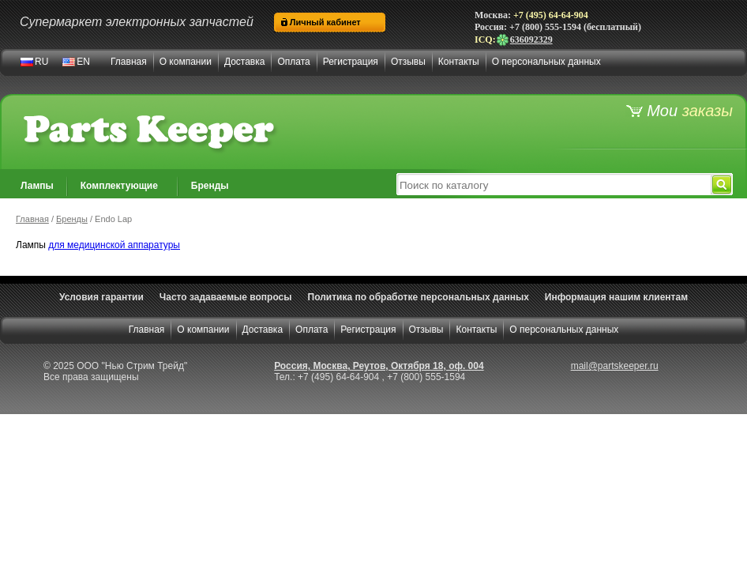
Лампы (37, 185)
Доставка (244, 61)
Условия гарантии (101, 297)
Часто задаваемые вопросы (226, 297)
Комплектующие (119, 185)
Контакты (458, 61)
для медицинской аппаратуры (114, 245)
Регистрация (350, 61)
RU (41, 61)
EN (83, 61)
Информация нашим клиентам (616, 297)
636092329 (524, 39)
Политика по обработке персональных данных (418, 297)
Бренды (210, 185)
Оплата (293, 61)
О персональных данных (546, 61)
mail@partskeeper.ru (615, 365)
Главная (129, 61)
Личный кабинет (325, 22)
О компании (186, 61)
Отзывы (408, 61)
